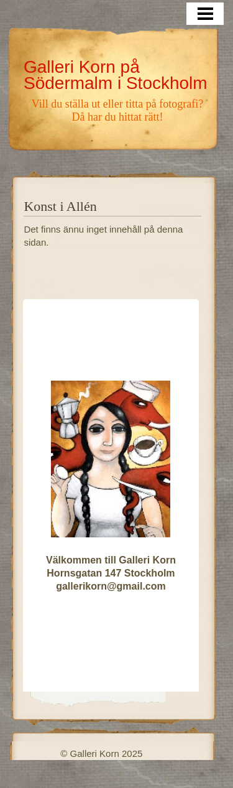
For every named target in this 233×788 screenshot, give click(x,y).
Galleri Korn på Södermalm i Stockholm (116, 75)
